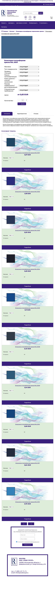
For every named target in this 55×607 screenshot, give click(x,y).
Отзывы (36, 113)
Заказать (22, 104)
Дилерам (11, 23)
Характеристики (22, 113)
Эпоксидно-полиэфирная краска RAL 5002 (27, 191)
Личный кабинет (49, 4)
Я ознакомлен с (27, 541)
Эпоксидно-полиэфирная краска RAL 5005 (27, 308)
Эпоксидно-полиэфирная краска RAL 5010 (27, 424)
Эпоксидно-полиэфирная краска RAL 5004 (27, 269)
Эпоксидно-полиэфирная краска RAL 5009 (27, 385)
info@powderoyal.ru (32, 6)
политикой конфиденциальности (32, 541)
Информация (33, 23)
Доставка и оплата (21, 23)
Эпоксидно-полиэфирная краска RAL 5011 (27, 463)
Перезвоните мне (31, 8)
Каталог (4, 23)
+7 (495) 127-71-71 (20, 571)
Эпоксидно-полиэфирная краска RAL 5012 (27, 502)
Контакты (4, 27)
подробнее (27, 170)
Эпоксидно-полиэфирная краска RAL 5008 (27, 346)
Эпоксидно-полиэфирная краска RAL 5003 (27, 230)
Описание (7, 113)
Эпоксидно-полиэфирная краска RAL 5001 (27, 153)
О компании (43, 23)
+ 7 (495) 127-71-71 (47, 6)
